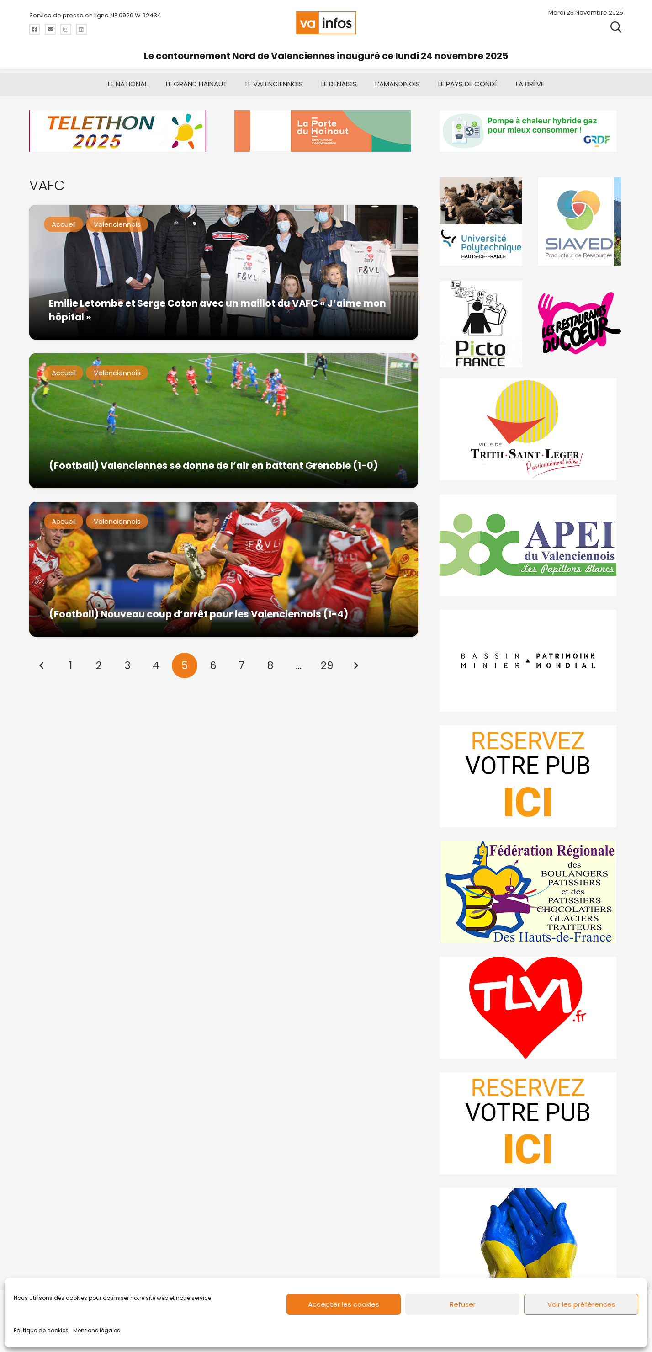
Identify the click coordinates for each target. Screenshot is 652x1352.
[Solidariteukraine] (531, 1239)
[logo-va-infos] (326, 22)
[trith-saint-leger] (531, 429)
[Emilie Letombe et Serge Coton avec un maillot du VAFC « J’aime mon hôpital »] (223, 272)
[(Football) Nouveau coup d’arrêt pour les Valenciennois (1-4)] (223, 569)
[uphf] (482, 221)
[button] (616, 27)
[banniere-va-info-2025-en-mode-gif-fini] (531, 131)
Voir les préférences (581, 1304)
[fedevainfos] (531, 892)
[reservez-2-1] (531, 1123)
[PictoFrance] (482, 323)
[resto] (580, 323)
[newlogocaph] (326, 131)
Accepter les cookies (343, 1304)
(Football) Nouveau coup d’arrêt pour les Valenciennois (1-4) (198, 614)
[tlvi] (531, 1008)
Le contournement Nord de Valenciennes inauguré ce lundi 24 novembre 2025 (326, 55)
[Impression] (531, 545)
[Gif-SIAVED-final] (580, 221)
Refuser (463, 1304)
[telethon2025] (120, 131)
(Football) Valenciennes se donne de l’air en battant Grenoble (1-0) (212, 465)
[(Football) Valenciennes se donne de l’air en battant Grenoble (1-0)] (223, 420)
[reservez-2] (531, 776)
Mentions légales (96, 1330)
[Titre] (34, 29)
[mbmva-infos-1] (531, 661)
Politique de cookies (41, 1330)
